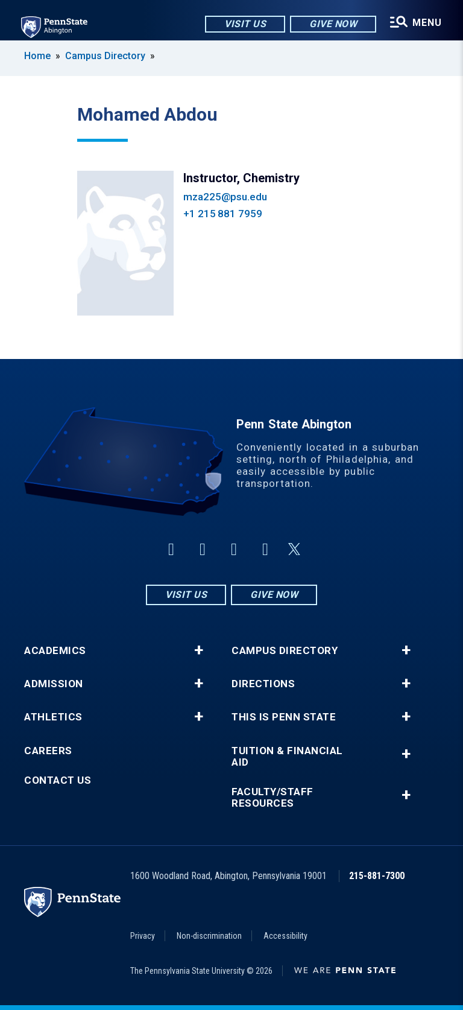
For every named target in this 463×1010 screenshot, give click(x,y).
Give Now (332, 24)
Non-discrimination (209, 936)
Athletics (53, 717)
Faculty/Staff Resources (272, 797)
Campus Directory (105, 56)
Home (37, 56)
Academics (55, 650)
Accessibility (285, 936)
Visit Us (244, 24)
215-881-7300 (377, 875)
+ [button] (198, 650)
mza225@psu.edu (225, 197)
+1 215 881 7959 (222, 214)
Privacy (142, 936)
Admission (53, 684)
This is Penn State (284, 717)
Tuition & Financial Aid (287, 756)
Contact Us (57, 780)
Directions (263, 684)
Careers (48, 751)
